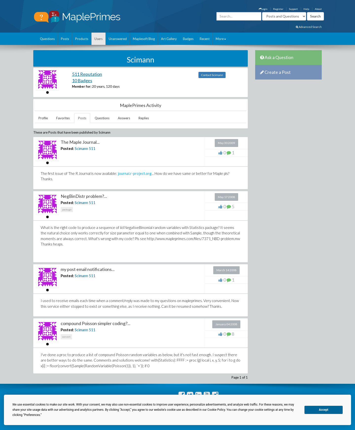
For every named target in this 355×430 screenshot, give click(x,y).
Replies (144, 118)
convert (66, 336)
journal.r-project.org (134, 173)
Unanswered (118, 39)
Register (278, 8)
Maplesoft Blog (144, 39)
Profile (43, 118)
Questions (47, 39)
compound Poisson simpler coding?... (95, 323)
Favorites (63, 118)
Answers (124, 118)
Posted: (67, 148)
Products (81, 39)
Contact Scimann (212, 75)
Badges (188, 39)
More (221, 39)
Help (306, 8)
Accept (323, 409)
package (66, 209)
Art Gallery (169, 39)
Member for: (81, 86)
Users (98, 39)
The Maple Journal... (80, 142)
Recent (205, 39)
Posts (65, 39)
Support (293, 8)
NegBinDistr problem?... (84, 196)
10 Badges (82, 80)
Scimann (81, 148)
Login (263, 8)
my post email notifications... (88, 269)
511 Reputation (87, 74)
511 (92, 148)
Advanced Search (309, 26)
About (318, 8)
